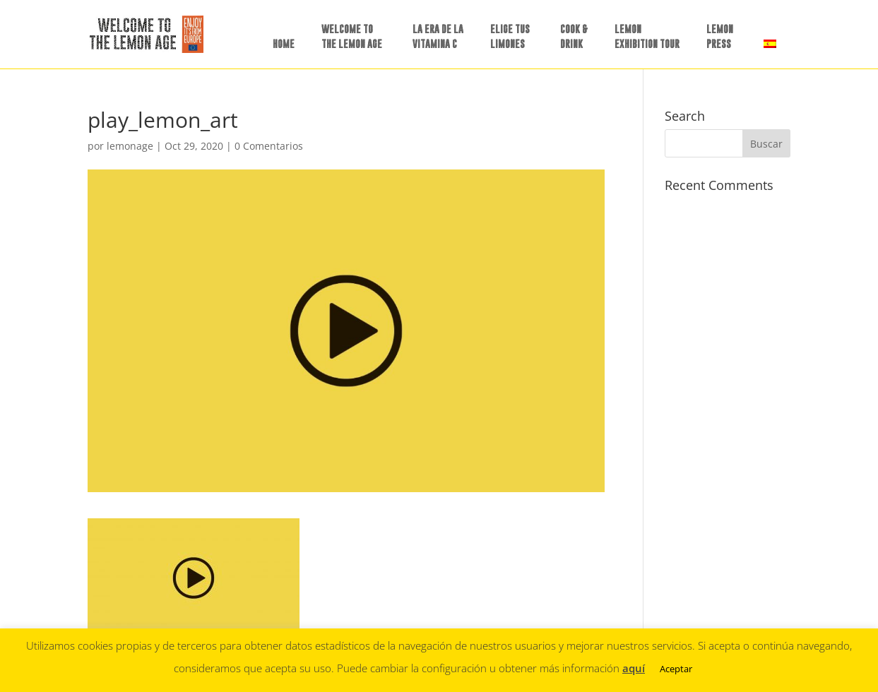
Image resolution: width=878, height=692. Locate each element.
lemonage (130, 146)
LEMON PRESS (719, 36)
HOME (284, 43)
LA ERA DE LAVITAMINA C (438, 36)
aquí (633, 668)
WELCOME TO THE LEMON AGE (351, 36)
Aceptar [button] (676, 668)
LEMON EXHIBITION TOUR (647, 36)
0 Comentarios (269, 146)
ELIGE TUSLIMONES (510, 36)
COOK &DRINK (574, 36)
